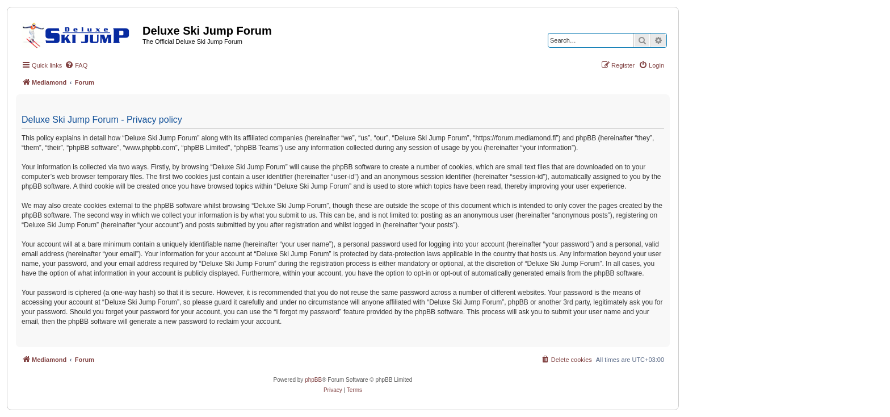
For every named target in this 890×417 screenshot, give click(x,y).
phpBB (313, 380)
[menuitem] (76, 65)
